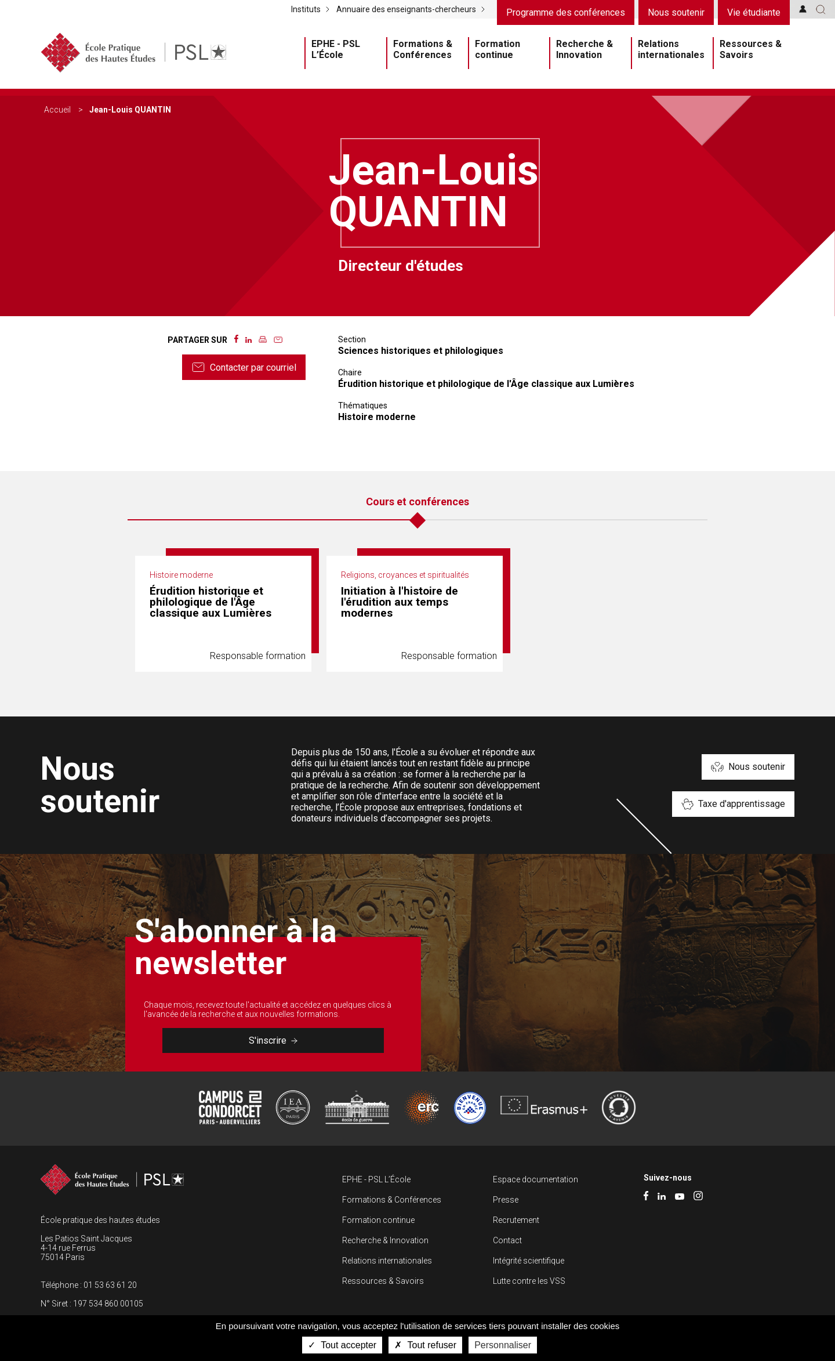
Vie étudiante (753, 12)
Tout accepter (342, 1345)
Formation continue (497, 49)
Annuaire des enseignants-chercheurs (406, 9)
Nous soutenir (676, 12)
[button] (821, 9)
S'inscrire (273, 1040)
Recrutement (516, 1220)
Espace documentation (535, 1179)
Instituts (306, 9)
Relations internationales (671, 49)
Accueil (57, 109)
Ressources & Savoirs (751, 49)
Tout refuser (425, 1345)
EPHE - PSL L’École (335, 49)
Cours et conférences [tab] (417, 501)
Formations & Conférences (422, 49)
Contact (507, 1240)
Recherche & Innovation (584, 49)
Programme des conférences (565, 12)
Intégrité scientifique (528, 1260)
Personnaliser (502, 1345)
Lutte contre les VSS (529, 1281)
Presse (505, 1199)
